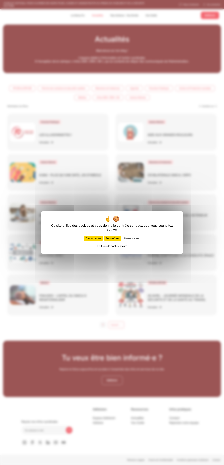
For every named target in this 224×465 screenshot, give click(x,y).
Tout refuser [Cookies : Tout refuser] (113, 238)
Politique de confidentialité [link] (112, 246)
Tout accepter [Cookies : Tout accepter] (93, 238)
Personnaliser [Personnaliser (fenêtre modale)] (132, 238)
